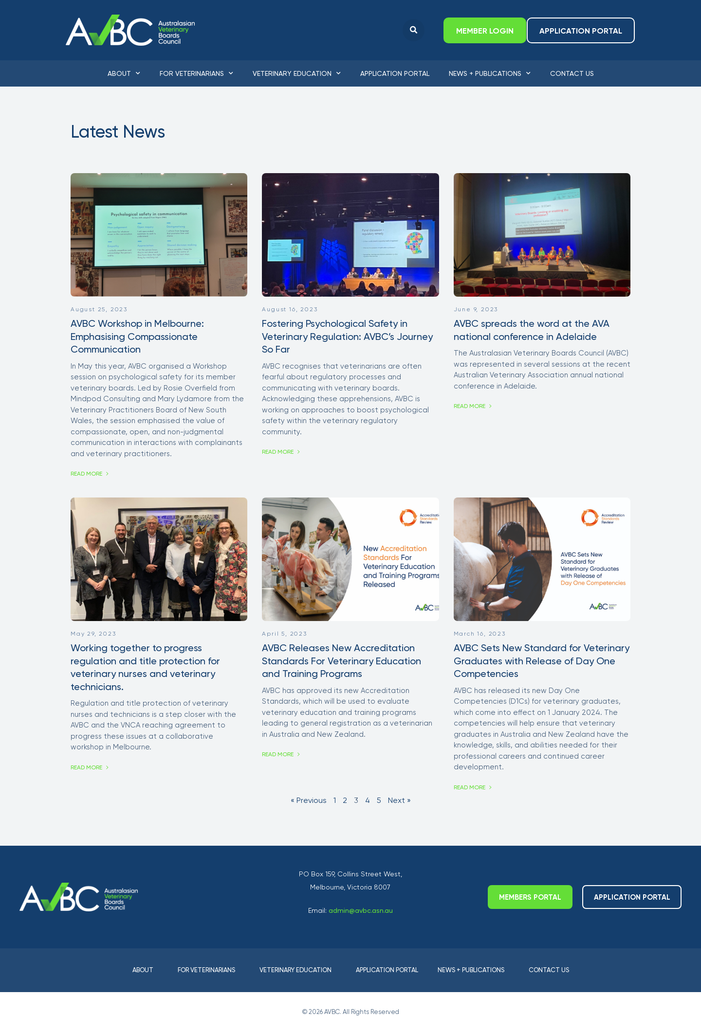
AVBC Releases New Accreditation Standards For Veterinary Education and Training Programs (341, 660)
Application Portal (394, 73)
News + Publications (490, 73)
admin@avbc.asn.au (361, 910)
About (124, 73)
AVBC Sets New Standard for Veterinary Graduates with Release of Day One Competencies (541, 660)
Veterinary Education (297, 73)
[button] (413, 30)
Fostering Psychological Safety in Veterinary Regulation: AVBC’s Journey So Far (347, 336)
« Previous (309, 800)
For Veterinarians (196, 73)
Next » (399, 800)
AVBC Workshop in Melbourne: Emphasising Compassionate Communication (137, 336)
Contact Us (572, 73)
